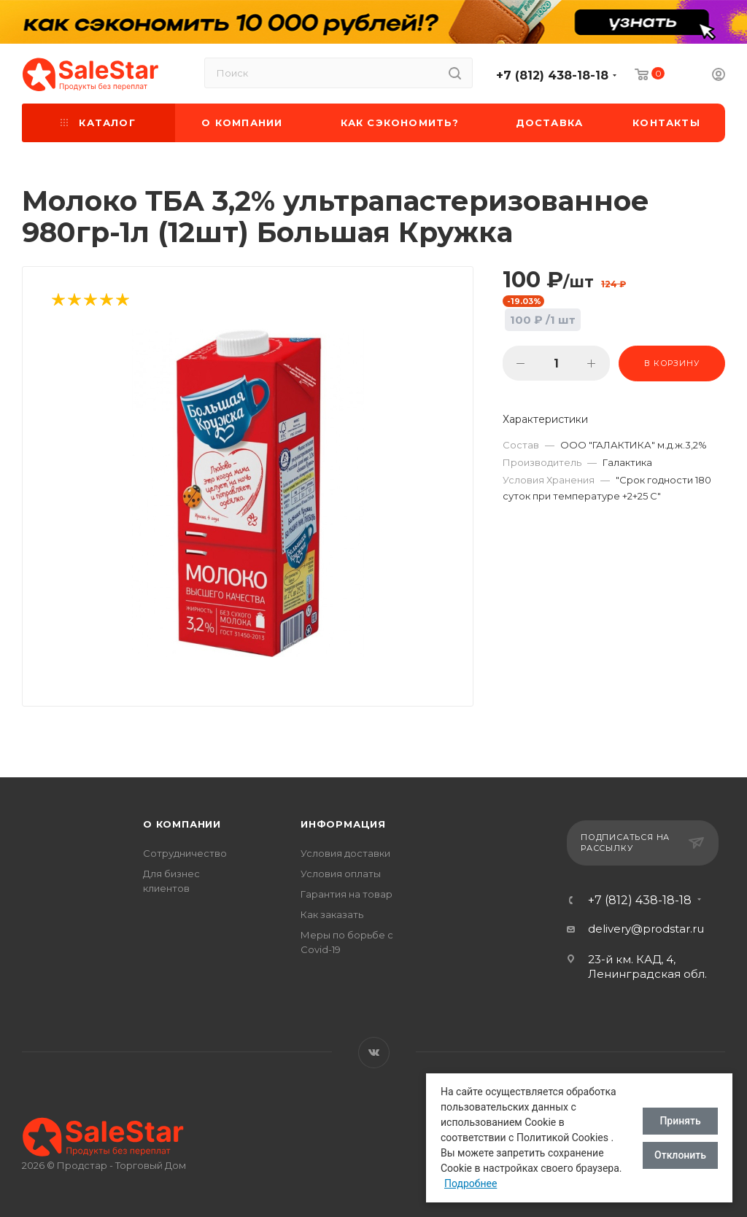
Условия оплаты (341, 873)
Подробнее (470, 1183)
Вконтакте (374, 1052)
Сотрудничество (185, 853)
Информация (343, 824)
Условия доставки (345, 853)
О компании (182, 824)
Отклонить (680, 1155)
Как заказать (332, 914)
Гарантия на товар (346, 894)
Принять (679, 1121)
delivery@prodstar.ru (646, 929)
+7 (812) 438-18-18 (552, 75)
